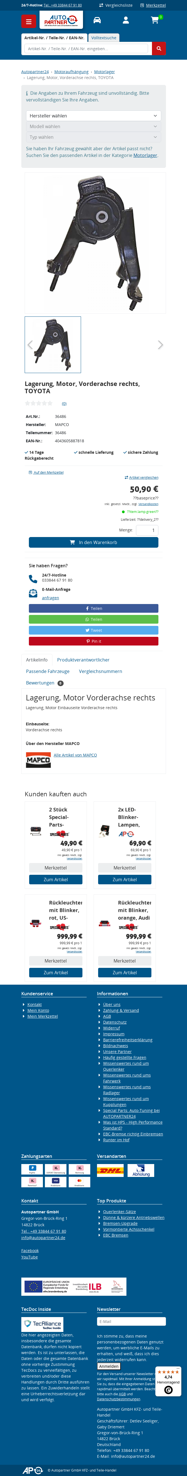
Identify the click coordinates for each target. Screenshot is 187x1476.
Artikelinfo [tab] (37, 660)
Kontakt (34, 1004)
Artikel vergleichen (141, 477)
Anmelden (109, 1366)
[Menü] (178, 1369)
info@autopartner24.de (43, 1237)
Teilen (93, 608)
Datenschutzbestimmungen (118, 1399)
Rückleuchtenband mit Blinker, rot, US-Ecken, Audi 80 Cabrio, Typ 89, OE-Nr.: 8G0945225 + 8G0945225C (65, 911)
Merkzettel (153, 5)
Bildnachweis (115, 1045)
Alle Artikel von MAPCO (75, 755)
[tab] (54, 37)
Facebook (30, 1250)
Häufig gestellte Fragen (124, 1057)
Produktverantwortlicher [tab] (83, 660)
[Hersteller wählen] (93, 115)
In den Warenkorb (93, 542)
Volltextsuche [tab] (103, 37)
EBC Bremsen (115, 1235)
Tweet (93, 630)
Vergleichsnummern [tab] (100, 671)
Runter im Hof (116, 1139)
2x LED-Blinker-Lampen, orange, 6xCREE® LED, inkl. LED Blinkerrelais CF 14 (134, 818)
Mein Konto (38, 1010)
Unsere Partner (117, 1051)
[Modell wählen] (93, 126)
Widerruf (111, 1028)
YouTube (29, 1257)
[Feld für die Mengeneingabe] (147, 530)
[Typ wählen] (93, 137)
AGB (107, 1016)
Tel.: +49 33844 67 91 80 (63, 5)
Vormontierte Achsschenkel (128, 1229)
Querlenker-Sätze (119, 1211)
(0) (64, 403)
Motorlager (104, 71)
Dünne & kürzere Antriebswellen (134, 1217)
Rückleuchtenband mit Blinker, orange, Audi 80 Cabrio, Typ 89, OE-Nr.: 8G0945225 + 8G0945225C (134, 911)
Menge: (126, 530)
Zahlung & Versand (121, 1010)
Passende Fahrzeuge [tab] (48, 671)
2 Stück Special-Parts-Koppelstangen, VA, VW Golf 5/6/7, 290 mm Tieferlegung (65, 818)
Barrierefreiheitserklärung (128, 1039)
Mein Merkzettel (42, 1016)
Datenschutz (115, 1022)
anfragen (50, 597)
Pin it (93, 641)
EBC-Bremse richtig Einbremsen (133, 1134)
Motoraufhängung (71, 71)
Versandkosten (148, 504)
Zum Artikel (56, 879)
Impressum (113, 1034)
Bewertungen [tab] (45, 683)
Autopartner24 (35, 71)
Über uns (112, 1004)
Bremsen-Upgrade (120, 1223)
